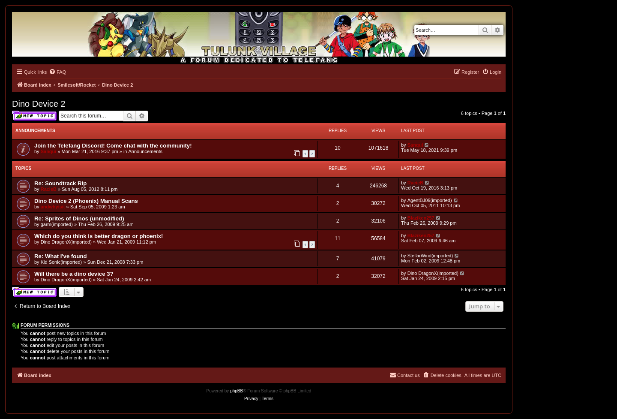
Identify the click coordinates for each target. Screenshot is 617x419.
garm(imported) (57, 224)
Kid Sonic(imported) (61, 262)
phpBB (236, 391)
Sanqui (49, 151)
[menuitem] (57, 72)
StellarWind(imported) (430, 255)
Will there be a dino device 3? (74, 274)
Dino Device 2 (39, 104)
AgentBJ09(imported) (429, 200)
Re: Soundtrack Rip (60, 183)
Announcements (146, 151)
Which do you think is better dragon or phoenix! (98, 236)
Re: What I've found (60, 256)
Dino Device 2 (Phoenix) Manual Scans (86, 201)
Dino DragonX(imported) (66, 241)
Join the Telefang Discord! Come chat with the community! (113, 145)
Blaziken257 (420, 217)
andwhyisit (53, 206)
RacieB (49, 189)
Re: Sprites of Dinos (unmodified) (79, 218)
